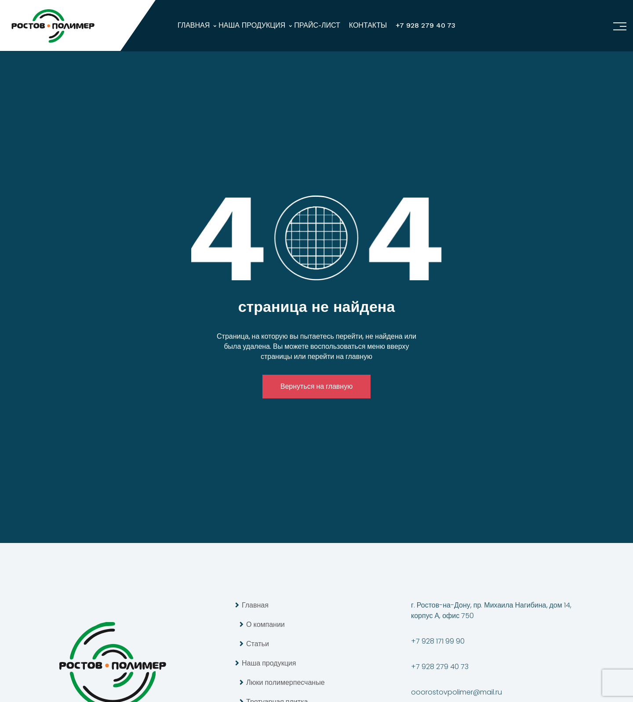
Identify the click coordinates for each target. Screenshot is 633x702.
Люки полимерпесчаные (285, 682)
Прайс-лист (317, 25)
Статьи (257, 644)
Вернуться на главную (316, 386)
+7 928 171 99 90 (438, 641)
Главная (194, 25)
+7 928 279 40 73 (425, 25)
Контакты (368, 25)
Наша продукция (251, 25)
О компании (265, 624)
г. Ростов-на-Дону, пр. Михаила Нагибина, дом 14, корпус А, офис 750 (491, 610)
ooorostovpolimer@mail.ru (456, 692)
